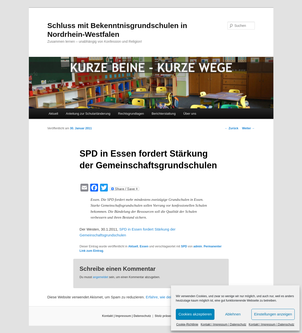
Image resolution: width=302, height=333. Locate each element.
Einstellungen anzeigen (273, 314)
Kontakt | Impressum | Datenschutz (223, 324)
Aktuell (53, 113)
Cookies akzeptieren (195, 314)
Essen (144, 246)
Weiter (248, 128)
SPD (184, 246)
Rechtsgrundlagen (131, 113)
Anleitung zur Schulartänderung (88, 113)
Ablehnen (233, 314)
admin (197, 246)
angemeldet (100, 277)
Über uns (189, 113)
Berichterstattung (164, 113)
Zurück (231, 128)
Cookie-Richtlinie (187, 324)
